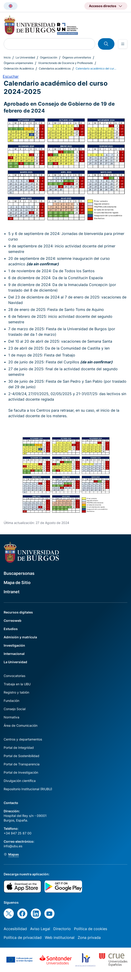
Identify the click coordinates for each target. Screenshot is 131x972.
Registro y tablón (16, 692)
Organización (48, 57)
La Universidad (25, 57)
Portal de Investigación (21, 772)
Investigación (14, 645)
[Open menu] (122, 44)
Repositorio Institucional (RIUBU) (28, 789)
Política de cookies (90, 928)
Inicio (7, 57)
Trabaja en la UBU (17, 684)
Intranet (12, 591)
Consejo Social (15, 709)
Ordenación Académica (19, 68)
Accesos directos (102, 6)
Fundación (11, 701)
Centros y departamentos (23, 739)
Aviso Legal (40, 928)
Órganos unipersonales (18, 63)
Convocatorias (14, 676)
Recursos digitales (18, 612)
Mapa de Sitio (17, 582)
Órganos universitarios (76, 57)
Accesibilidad (15, 928)
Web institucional (59, 937)
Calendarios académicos (55, 68)
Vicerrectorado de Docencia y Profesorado (65, 63)
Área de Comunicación (20, 725)
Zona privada (89, 937)
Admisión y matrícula (20, 637)
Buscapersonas (19, 573)
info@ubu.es (13, 846)
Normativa (11, 717)
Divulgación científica (20, 781)
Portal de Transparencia (22, 764)
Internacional (14, 654)
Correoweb (12, 620)
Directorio (62, 928)
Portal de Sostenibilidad (21, 756)
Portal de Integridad (19, 747)
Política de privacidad (23, 937)
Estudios (11, 629)
